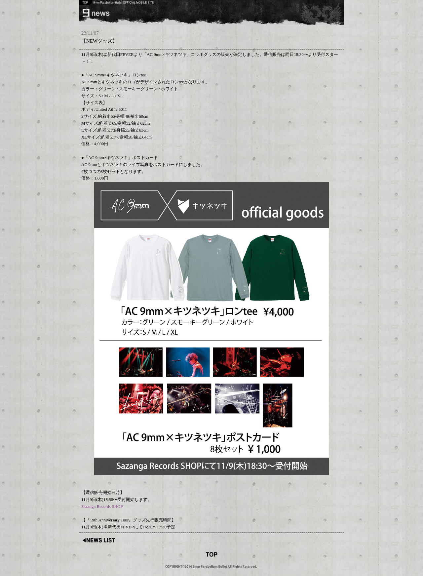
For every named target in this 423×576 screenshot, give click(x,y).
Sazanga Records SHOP (102, 506)
